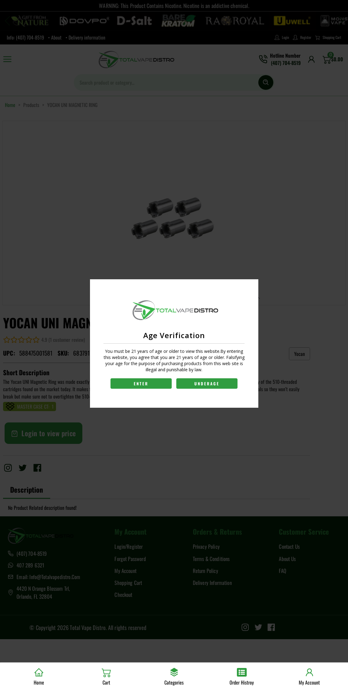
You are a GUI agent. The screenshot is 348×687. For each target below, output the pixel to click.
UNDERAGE (207, 383)
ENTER (140, 383)
